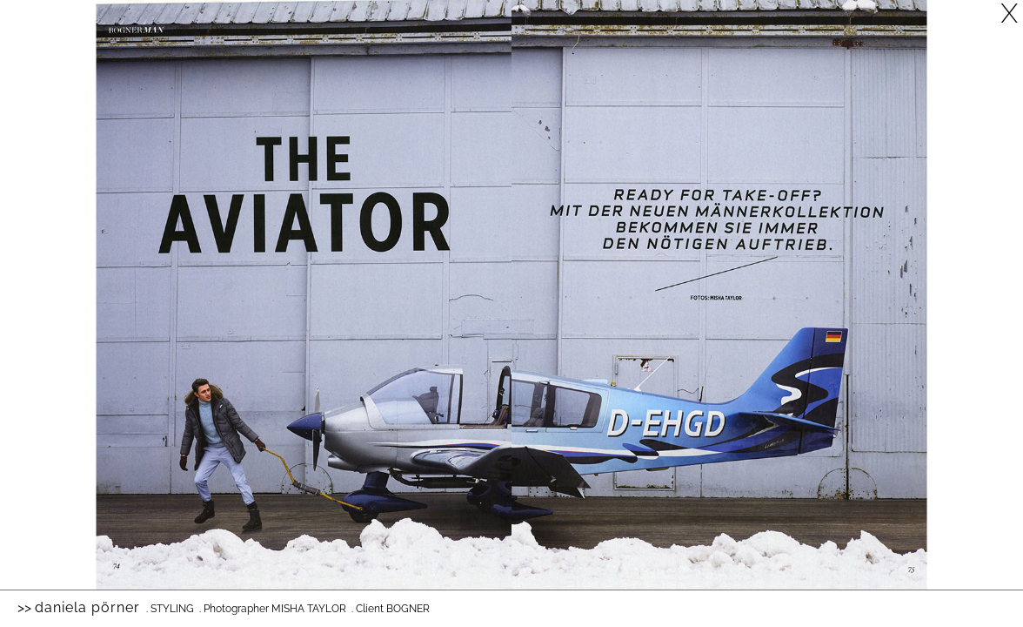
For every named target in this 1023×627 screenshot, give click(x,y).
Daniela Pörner (87, 607)
